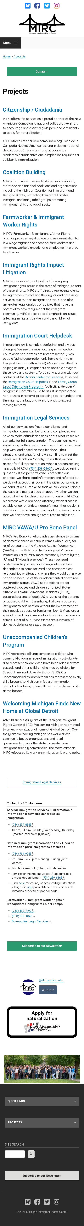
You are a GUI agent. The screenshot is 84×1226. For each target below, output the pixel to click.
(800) (23, 916)
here (22, 883)
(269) (23, 910)
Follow (48, 990)
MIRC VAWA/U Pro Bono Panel (40, 527)
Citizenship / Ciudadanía (32, 110)
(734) (41, 468)
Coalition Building (24, 172)
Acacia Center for (44, 377)
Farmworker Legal (31, 921)
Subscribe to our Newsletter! (42, 946)
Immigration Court (29, 382)
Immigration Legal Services (36, 417)
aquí (30, 887)
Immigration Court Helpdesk (37, 335)
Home (7, 56)
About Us (19, 56)
